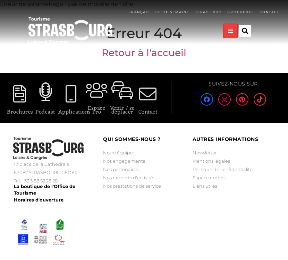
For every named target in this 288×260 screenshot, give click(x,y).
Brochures (240, 12)
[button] (245, 31)
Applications (74, 112)
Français (139, 12)
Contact (269, 12)
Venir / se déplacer (122, 110)
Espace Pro (96, 110)
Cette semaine (172, 12)
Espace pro (208, 12)
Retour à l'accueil (144, 53)
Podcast (45, 112)
